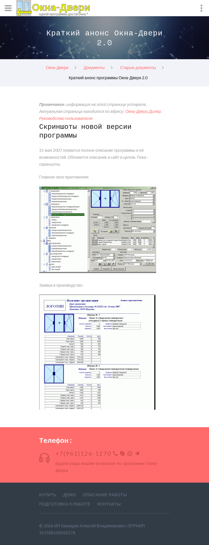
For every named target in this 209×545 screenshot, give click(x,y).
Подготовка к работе (64, 503)
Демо (69, 494)
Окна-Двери (57, 67)
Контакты (109, 503)
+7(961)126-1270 (83, 453)
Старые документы (138, 67)
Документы (94, 67)
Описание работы (105, 494)
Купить (47, 494)
